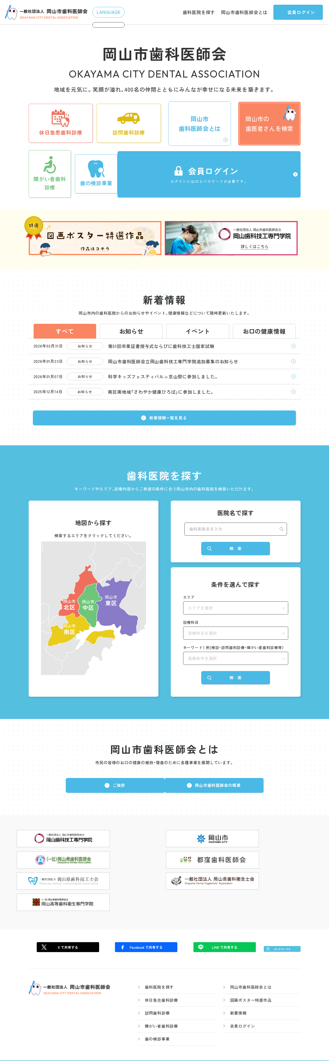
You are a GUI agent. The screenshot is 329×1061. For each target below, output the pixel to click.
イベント (197, 326)
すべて (65, 326)
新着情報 (238, 1001)
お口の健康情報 (264, 326)
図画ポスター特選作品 (251, 988)
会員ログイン (242, 1014)
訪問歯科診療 (157, 1001)
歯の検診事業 (157, 1027)
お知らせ (131, 326)
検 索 (235, 560)
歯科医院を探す (199, 12)
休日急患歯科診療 (161, 988)
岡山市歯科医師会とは (244, 12)
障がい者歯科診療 (161, 1014)
